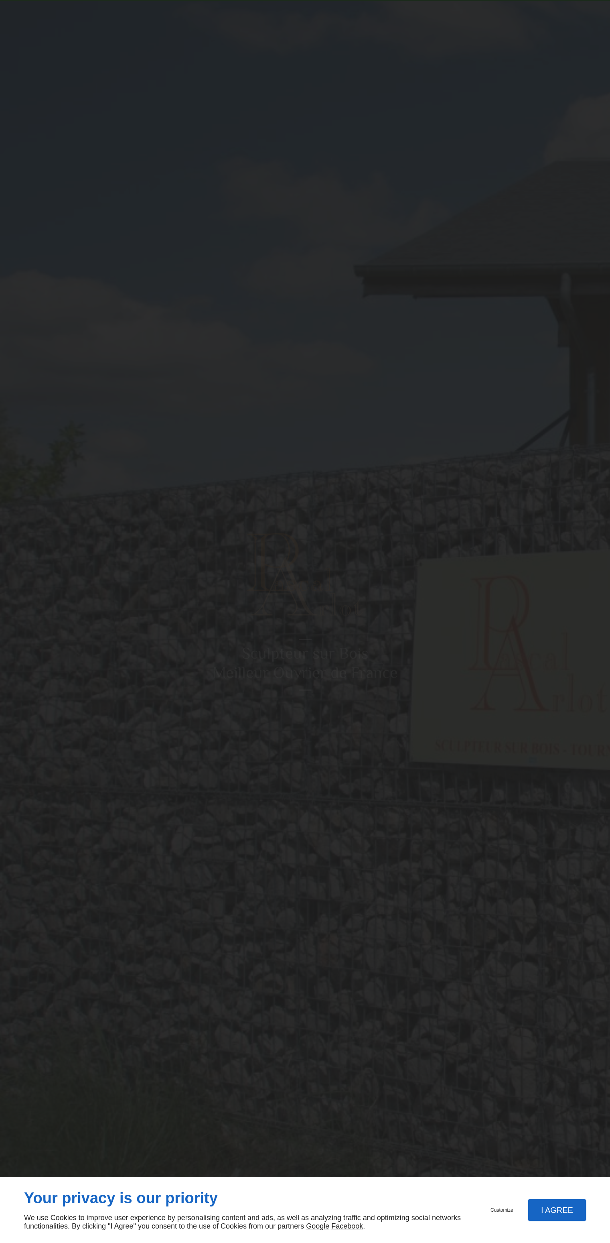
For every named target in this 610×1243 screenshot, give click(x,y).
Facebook (347, 1226)
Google (317, 1226)
